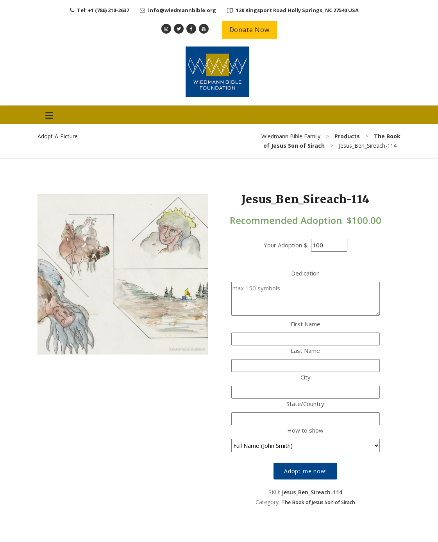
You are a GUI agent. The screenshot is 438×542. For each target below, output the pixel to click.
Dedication (305, 273)
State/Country (305, 404)
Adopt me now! (305, 471)
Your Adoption (283, 245)
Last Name (305, 350)
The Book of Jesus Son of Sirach (318, 502)
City (305, 377)
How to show (305, 430)
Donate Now (249, 29)
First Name (305, 324)
